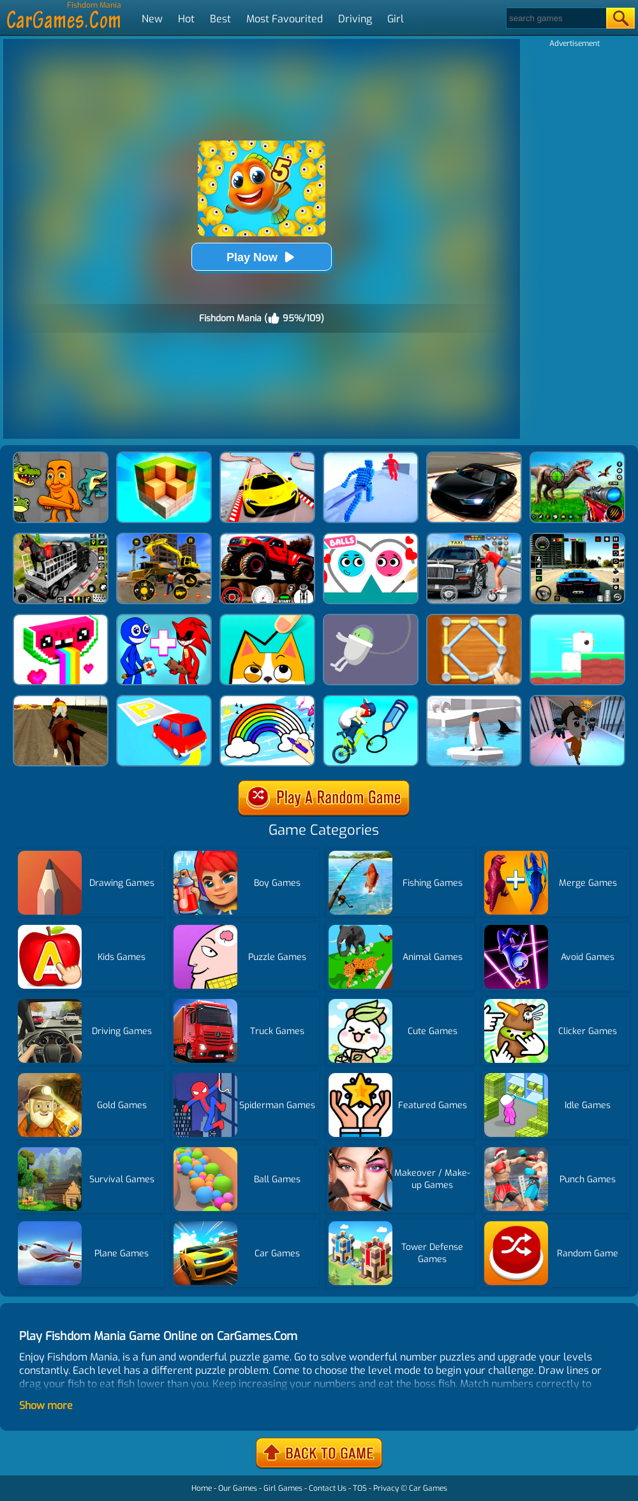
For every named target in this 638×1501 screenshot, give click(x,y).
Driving (355, 19)
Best (220, 19)
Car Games (428, 1488)
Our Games (237, 1488)
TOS (360, 1488)
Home (201, 1488)
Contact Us (327, 1488)
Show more (46, 1405)
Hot (186, 19)
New (152, 19)
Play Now (261, 257)
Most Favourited (284, 19)
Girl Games (282, 1488)
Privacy (386, 1488)
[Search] (555, 18)
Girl (395, 19)
